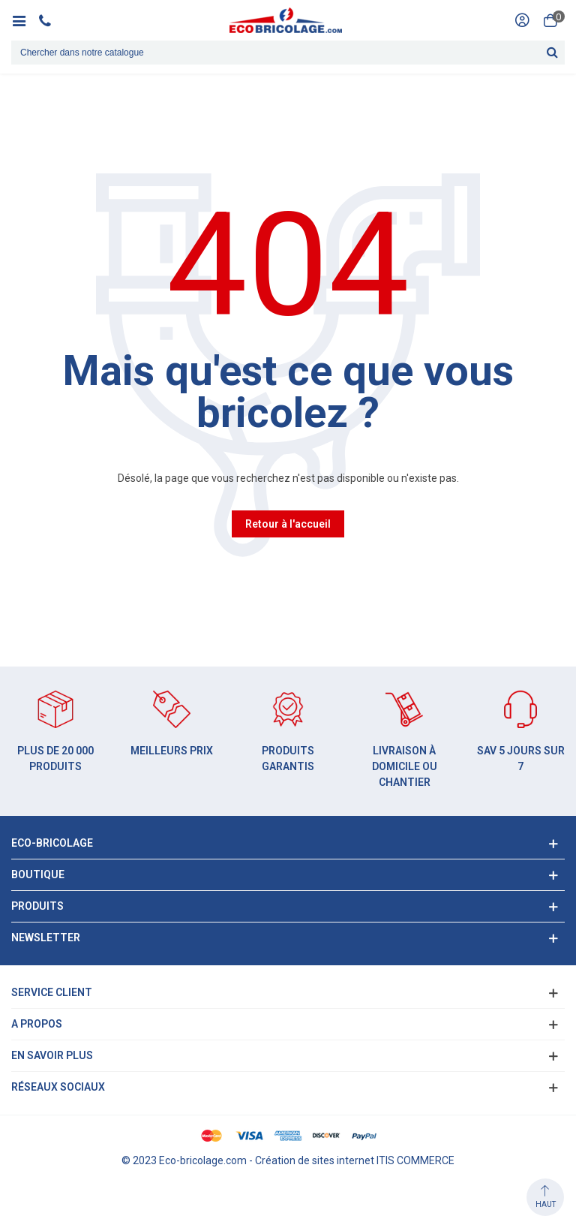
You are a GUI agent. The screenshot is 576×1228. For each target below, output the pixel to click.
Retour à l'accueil (288, 524)
